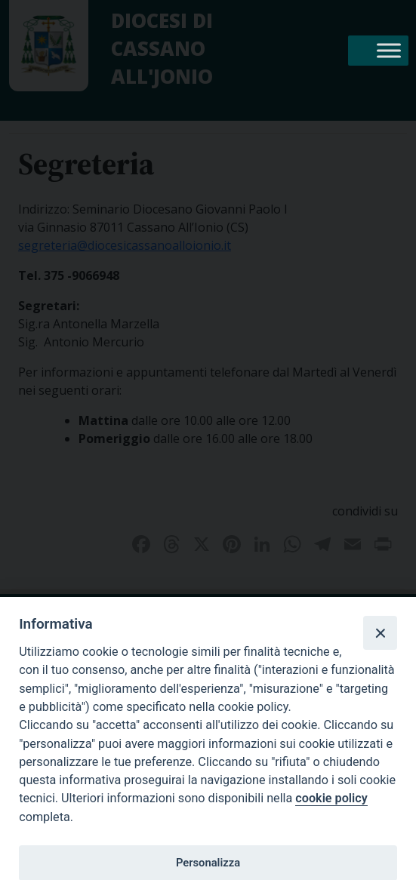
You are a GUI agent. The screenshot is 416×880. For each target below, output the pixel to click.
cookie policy (331, 798)
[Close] (379, 632)
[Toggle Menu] (389, 50)
